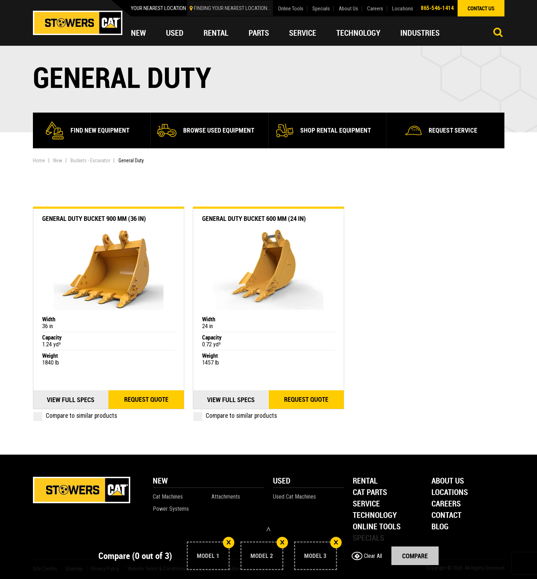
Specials (321, 8)
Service (302, 32)
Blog (440, 527)
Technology (358, 32)
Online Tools (290, 8)
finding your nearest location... (232, 8)
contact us (481, 8)
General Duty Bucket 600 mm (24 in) (254, 218)
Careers (375, 8)
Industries (420, 32)
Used (175, 32)
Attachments (225, 496)
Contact (446, 515)
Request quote (146, 399)
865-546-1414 (437, 8)
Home (39, 160)
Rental (216, 32)
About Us (348, 8)
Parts (259, 32)
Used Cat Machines (294, 496)
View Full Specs (70, 399)
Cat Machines (168, 496)
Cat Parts (370, 492)
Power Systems (171, 508)
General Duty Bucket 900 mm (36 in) (94, 218)
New (138, 32)
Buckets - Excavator (90, 160)
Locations (402, 8)
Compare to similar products (75, 415)
